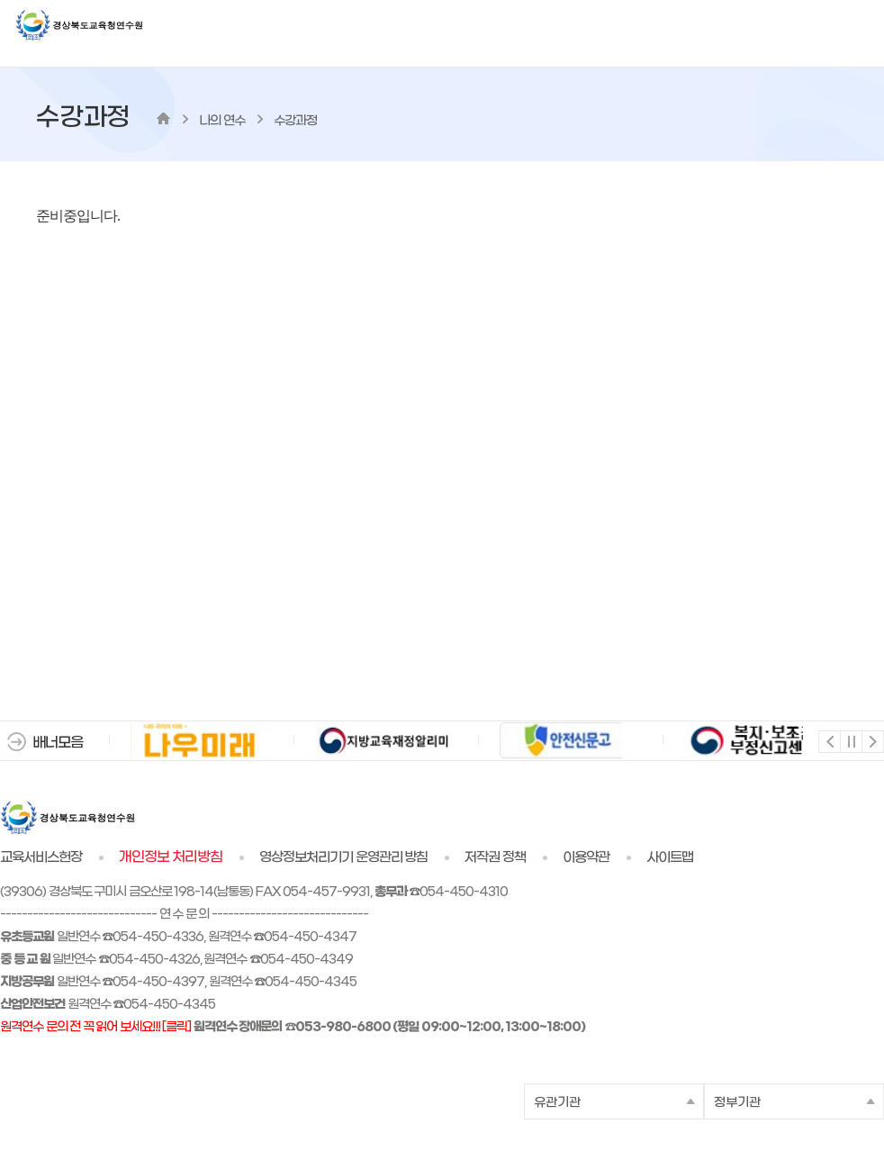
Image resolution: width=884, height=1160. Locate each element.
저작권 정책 (495, 857)
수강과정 (295, 121)
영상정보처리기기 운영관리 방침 (343, 857)
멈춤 (850, 740)
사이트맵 (669, 857)
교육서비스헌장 (41, 857)
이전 (828, 740)
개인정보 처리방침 (170, 857)
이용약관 (586, 857)
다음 (871, 740)
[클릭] (176, 1027)
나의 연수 (222, 121)
